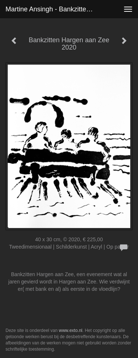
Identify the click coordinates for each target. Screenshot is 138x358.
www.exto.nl (70, 330)
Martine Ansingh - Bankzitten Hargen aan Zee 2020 (53, 9)
